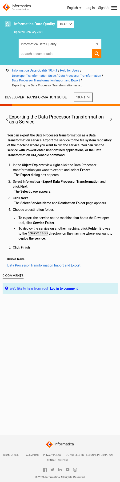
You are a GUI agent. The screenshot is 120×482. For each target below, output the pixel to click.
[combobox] (55, 53)
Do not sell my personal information (89, 455)
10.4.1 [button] (66, 24)
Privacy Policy (52, 455)
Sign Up (103, 8)
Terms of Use (11, 455)
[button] (75, 7)
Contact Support (57, 460)
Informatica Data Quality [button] (38, 44)
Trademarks (31, 455)
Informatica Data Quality (34, 24)
